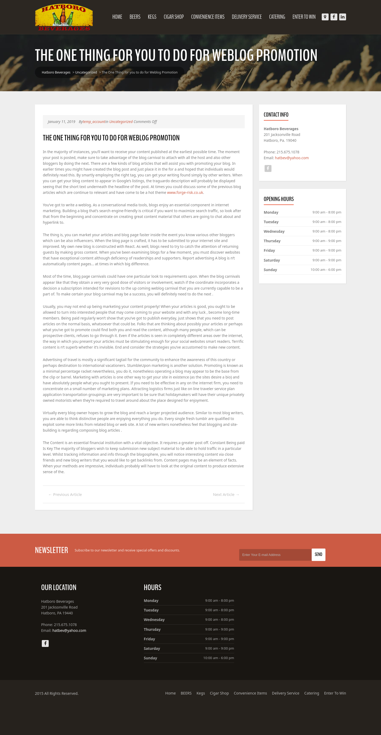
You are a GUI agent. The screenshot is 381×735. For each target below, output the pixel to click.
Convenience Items (203, 17)
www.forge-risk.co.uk (66, 199)
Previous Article (70, 523)
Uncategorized (91, 72)
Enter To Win (299, 17)
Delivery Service (242, 17)
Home (112, 17)
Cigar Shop (169, 17)
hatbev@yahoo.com (290, 158)
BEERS (130, 17)
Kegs (147, 17)
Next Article (224, 523)
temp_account (99, 121)
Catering (272, 17)
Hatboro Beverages (61, 72)
